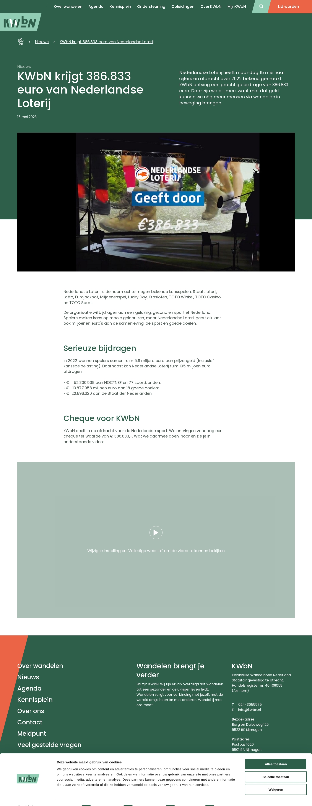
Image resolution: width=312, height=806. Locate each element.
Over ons (30, 711)
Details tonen (234, 797)
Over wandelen (40, 666)
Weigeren (275, 778)
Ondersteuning (151, 6)
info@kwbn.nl (249, 709)
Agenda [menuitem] (96, 6)
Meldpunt (31, 733)
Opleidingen (182, 6)
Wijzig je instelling (104, 550)
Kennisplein (120, 6)
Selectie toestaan (276, 765)
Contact (29, 722)
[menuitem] (21, 22)
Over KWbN (210, 6)
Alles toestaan (276, 753)
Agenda (29, 688)
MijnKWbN (237, 6)
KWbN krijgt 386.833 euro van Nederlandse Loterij (107, 41)
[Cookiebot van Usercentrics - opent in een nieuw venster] (28, 797)
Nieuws (42, 41)
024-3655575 (250, 704)
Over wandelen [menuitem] (68, 6)
